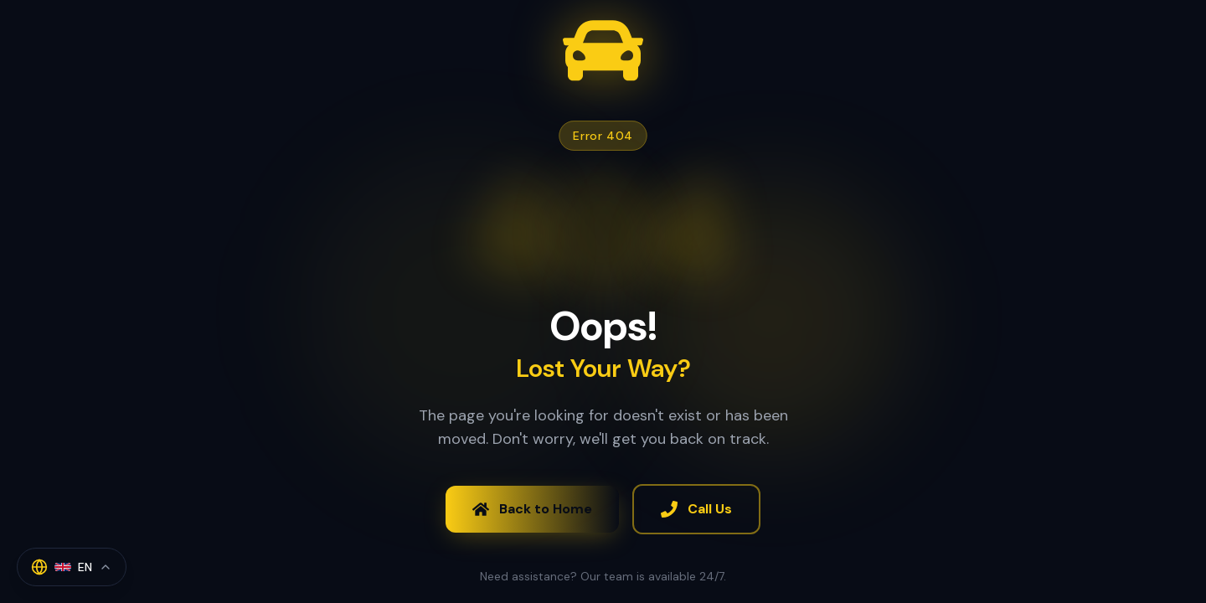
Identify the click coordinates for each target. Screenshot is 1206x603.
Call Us (696, 509)
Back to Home (532, 509)
